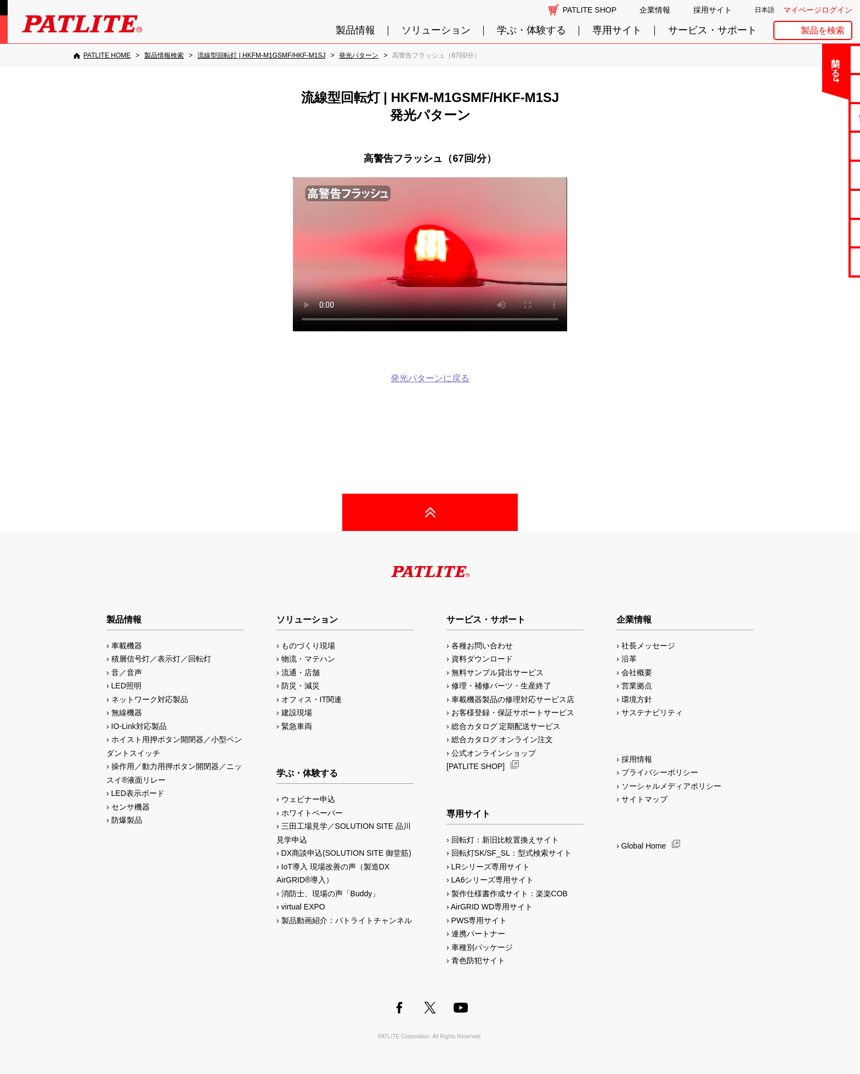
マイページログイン (817, 9)
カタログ (816, 145)
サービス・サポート (712, 30)
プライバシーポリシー (659, 772)
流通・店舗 (300, 672)
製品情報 (355, 30)
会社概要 (636, 672)
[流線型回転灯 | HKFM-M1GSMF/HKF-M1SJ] (261, 55)
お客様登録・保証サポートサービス (512, 712)
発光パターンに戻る (430, 378)
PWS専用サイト (479, 920)
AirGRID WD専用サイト (492, 906)
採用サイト (712, 9)
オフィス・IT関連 (311, 699)
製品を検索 (823, 30)
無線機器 (126, 712)
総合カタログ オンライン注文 (502, 739)
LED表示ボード (138, 793)
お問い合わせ (816, 59)
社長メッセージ (648, 645)
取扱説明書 (817, 174)
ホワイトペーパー (312, 813)
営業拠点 (636, 685)
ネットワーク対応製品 (149, 699)
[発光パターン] (358, 55)
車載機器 (126, 645)
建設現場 (296, 712)
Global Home (643, 845)
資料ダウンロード (482, 658)
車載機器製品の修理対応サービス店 (512, 699)
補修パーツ (817, 233)
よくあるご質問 (817, 88)
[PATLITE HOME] (102, 55)
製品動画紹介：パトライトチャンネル (346, 920)
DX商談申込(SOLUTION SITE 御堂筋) (346, 853)
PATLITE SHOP (589, 9)
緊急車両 (296, 726)
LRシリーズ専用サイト (490, 866)
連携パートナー (478, 933)
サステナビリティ (652, 712)
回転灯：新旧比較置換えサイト (505, 839)
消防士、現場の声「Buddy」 (330, 893)
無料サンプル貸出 (817, 117)
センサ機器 (130, 806)
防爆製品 (126, 820)
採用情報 (636, 759)
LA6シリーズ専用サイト (492, 879)
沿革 (629, 658)
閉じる (760, 62)
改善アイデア (816, 261)
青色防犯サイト (478, 960)
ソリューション (436, 30)
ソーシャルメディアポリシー (671, 786)
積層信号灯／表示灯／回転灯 (161, 658)
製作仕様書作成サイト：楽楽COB (509, 893)
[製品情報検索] (164, 55)
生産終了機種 (816, 203)
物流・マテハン (308, 658)
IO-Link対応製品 (139, 726)
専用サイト (617, 30)
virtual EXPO (303, 906)
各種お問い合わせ (482, 645)
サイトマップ (644, 799)
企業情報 (655, 9)
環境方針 (636, 699)
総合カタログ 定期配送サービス (506, 726)
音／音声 (126, 672)
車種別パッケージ (482, 947)
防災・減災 (300, 685)
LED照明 (126, 685)
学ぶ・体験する (531, 30)
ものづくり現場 (308, 645)
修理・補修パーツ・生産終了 (501, 685)
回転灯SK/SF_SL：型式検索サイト (511, 853)
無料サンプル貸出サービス (497, 672)
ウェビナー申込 (308, 799)
